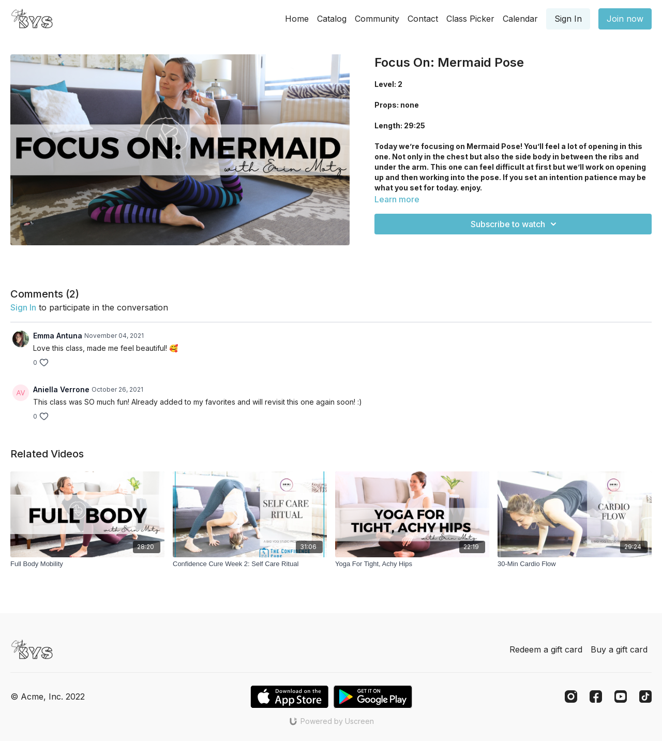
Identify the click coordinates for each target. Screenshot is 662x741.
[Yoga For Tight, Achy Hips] (412, 564)
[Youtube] (620, 696)
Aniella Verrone (61, 389)
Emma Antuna (57, 335)
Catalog (332, 18)
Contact (423, 18)
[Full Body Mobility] (87, 564)
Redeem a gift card (545, 649)
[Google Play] (373, 696)
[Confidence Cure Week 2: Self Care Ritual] (250, 564)
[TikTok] (645, 696)
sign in (23, 307)
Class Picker (470, 18)
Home (297, 18)
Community (377, 18)
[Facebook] (596, 696)
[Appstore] (289, 696)
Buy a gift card (619, 649)
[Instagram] (571, 696)
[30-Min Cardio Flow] (575, 564)
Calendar (520, 18)
